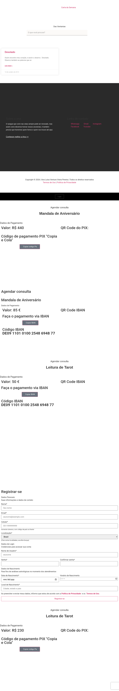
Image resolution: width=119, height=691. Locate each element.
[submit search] (90, 33)
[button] (59, 223)
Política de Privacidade (66, 182)
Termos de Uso (49, 182)
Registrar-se (59, 599)
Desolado (10, 52)
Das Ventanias (59, 26)
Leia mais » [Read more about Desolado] (9, 66)
